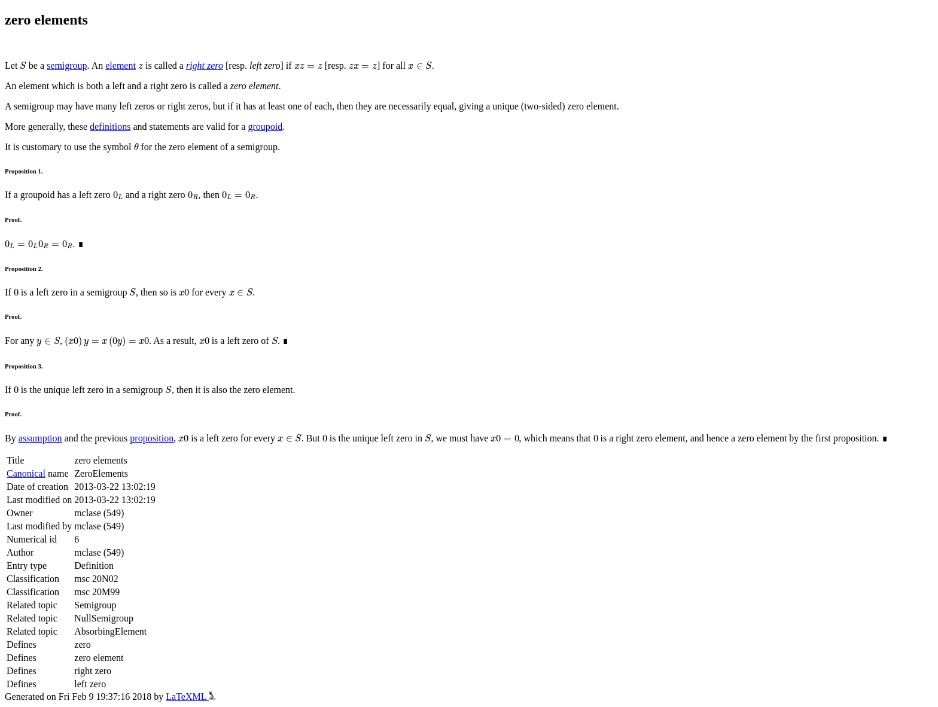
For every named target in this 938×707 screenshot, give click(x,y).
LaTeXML (190, 696)
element (120, 65)
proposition (151, 438)
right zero (204, 65)
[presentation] (23, 65)
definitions (110, 126)
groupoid (265, 126)
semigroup (67, 65)
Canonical (26, 473)
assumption (40, 438)
